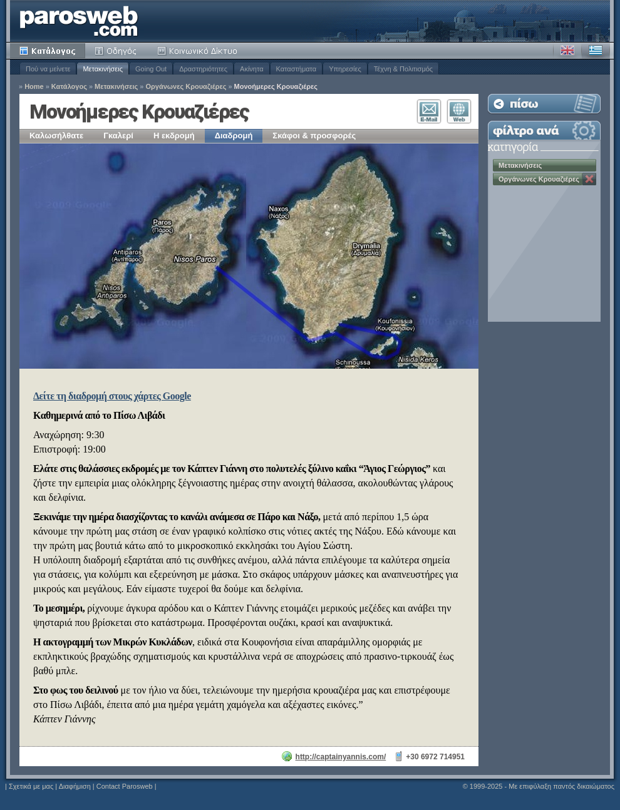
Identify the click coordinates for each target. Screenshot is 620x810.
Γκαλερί (118, 135)
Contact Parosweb (124, 786)
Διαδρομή (234, 135)
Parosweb (79, 21)
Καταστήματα (296, 69)
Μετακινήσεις (103, 69)
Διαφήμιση (75, 786)
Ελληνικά (595, 51)
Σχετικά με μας (31, 786)
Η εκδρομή (174, 135)
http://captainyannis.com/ (341, 756)
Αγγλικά (567, 51)
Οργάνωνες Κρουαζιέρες (185, 86)
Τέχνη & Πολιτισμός (403, 69)
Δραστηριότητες (203, 69)
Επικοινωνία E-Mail (429, 111)
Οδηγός (116, 51)
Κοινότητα (199, 51)
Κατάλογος (47, 51)
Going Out (151, 69)
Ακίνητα (251, 69)
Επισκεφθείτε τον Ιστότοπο (459, 111)
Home (34, 86)
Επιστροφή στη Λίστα (544, 103)
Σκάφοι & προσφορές (314, 135)
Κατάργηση (589, 179)
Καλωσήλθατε (56, 135)
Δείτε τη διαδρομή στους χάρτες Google (112, 396)
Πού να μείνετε (48, 69)
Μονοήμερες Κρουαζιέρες (276, 86)
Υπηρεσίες (345, 69)
